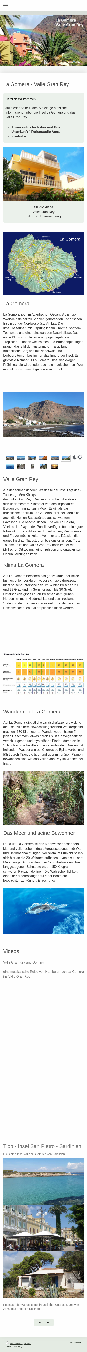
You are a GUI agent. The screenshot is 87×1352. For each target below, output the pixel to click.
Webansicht (75, 1343)
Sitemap (27, 1343)
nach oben (43, 1322)
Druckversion (14, 1343)
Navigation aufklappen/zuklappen (43, 5)
